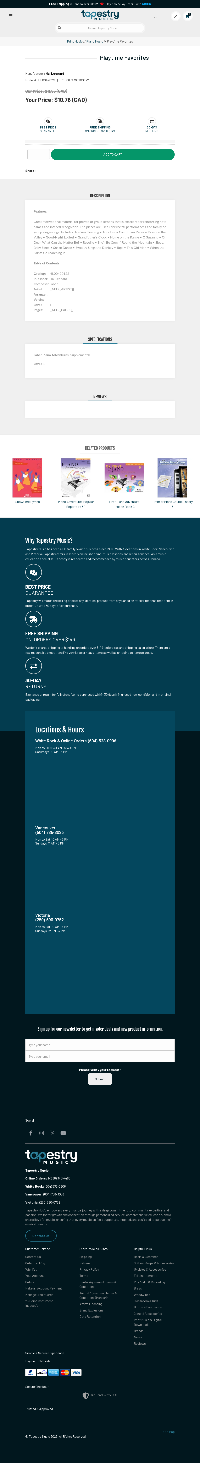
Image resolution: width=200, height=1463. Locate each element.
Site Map (169, 1432)
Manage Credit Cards (39, 1295)
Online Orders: (36, 1178)
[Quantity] (38, 154)
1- (48, 1178)
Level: (38, 363)
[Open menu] (10, 15)
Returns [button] (151, 131)
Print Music (75, 41)
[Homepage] (100, 15)
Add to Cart (112, 154)
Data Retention (90, 1316)
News (138, 1337)
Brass (138, 1288)
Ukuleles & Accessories (150, 1269)
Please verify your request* (100, 1070)
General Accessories (148, 1313)
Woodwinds (142, 1295)
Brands (139, 1331)
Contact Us (41, 1236)
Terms (83, 1275)
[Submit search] (59, 27)
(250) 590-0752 (42, 1202)
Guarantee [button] (48, 131)
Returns (84, 1263)
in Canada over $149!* (73, 4)
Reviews (140, 1343)
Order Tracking (35, 1263)
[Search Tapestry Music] (100, 27)
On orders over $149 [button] (100, 131)
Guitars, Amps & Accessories (154, 1263)
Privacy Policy (89, 1269)
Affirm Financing (90, 1304)
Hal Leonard (55, 73)
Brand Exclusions (91, 1310)
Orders (29, 1282)
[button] (48, 127)
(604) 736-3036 (44, 1194)
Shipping (85, 1257)
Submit (100, 1079)
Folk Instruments (145, 1275)
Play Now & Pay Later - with (128, 4)
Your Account (34, 1275)
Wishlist (31, 1269)
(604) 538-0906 (45, 1186)
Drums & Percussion (148, 1307)
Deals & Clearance (146, 1257)
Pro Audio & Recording (149, 1282)
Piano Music (94, 41)
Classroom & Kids (146, 1301)
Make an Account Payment (43, 1288)
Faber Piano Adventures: (52, 355)
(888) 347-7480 (60, 1178)
